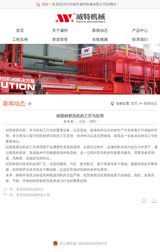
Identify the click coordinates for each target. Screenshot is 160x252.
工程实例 (20, 39)
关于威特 (60, 30)
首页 (20, 30)
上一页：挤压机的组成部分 (23, 189)
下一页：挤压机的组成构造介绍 (26, 195)
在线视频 (100, 39)
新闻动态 (100, 30)
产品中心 (140, 30)
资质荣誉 (60, 39)
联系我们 (140, 39)
